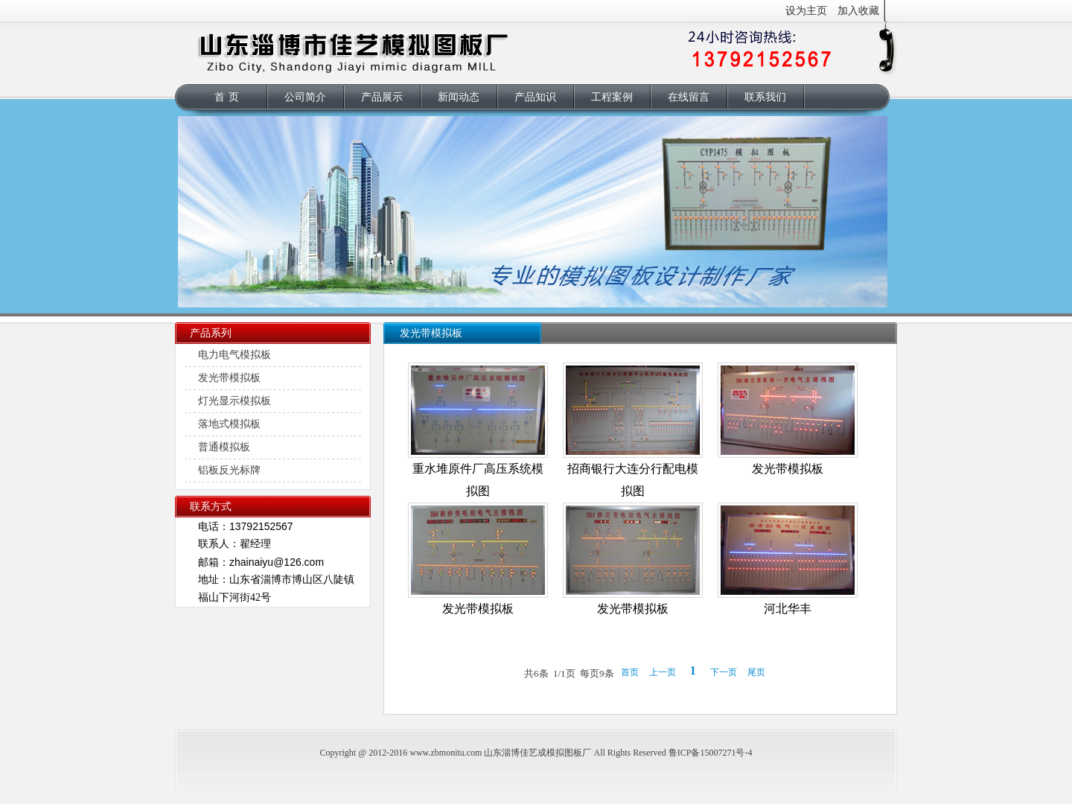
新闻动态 (458, 97)
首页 (228, 97)
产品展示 (382, 97)
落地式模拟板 (229, 424)
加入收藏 (858, 10)
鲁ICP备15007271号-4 (711, 752)
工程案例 (612, 97)
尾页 (756, 672)
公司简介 (305, 97)
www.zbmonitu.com (445, 752)
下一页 (723, 672)
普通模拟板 (224, 447)
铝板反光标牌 (229, 470)
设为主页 (806, 10)
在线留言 (688, 97)
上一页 (662, 672)
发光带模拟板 (229, 377)
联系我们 (765, 97)
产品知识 (535, 97)
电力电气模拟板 (234, 354)
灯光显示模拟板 (234, 400)
